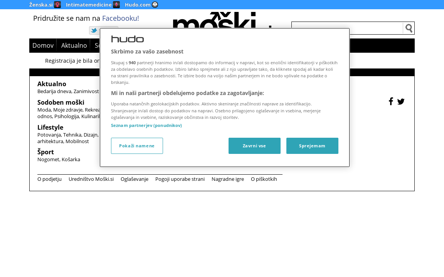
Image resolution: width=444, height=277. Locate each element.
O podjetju (49, 178)
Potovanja (49, 134)
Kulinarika (92, 116)
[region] (224, 97)
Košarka (71, 159)
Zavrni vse (254, 146)
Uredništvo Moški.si (91, 178)
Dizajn (91, 134)
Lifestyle (50, 127)
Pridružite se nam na (86, 18)
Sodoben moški (60, 102)
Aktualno (74, 45)
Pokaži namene (137, 146)
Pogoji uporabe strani (180, 178)
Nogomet (48, 159)
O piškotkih (264, 178)
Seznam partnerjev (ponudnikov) (146, 125)
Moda (44, 109)
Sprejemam (312, 146)
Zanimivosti (87, 91)
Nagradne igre (228, 178)
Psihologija (66, 116)
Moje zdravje (67, 109)
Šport (45, 152)
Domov (43, 45)
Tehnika (72, 134)
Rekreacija (96, 109)
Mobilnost (77, 141)
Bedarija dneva (54, 91)
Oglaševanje (134, 178)
